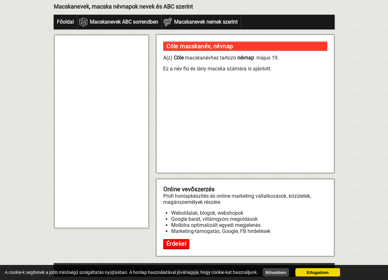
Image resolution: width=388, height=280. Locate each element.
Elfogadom (318, 272)
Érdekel (176, 243)
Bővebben (276, 272)
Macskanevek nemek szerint (206, 22)
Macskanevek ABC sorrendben (124, 22)
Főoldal (65, 22)
